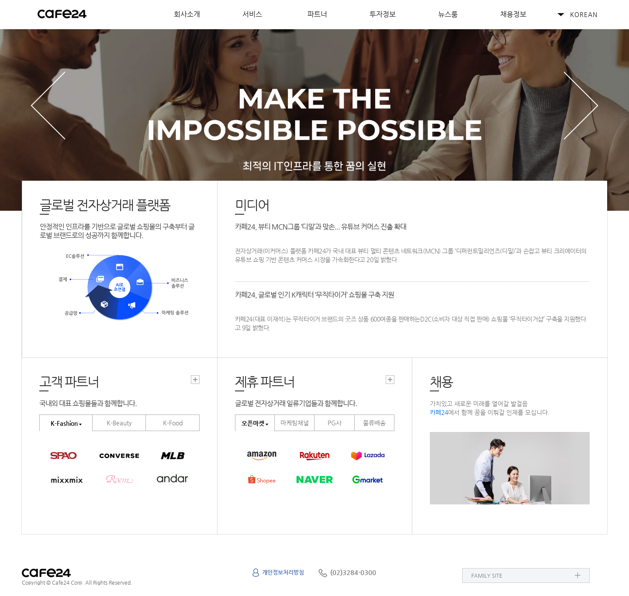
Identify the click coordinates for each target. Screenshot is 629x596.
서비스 (252, 14)
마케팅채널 (294, 422)
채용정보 (513, 14)
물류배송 (374, 422)
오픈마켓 (253, 423)
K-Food (173, 422)
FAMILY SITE (486, 575)
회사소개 (187, 14)
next (580, 105)
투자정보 (383, 14)
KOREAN (584, 14)
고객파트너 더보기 (195, 379)
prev (48, 105)
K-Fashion (64, 423)
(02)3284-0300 (353, 572)
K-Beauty (119, 422)
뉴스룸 (448, 14)
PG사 (335, 422)
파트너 (317, 14)
